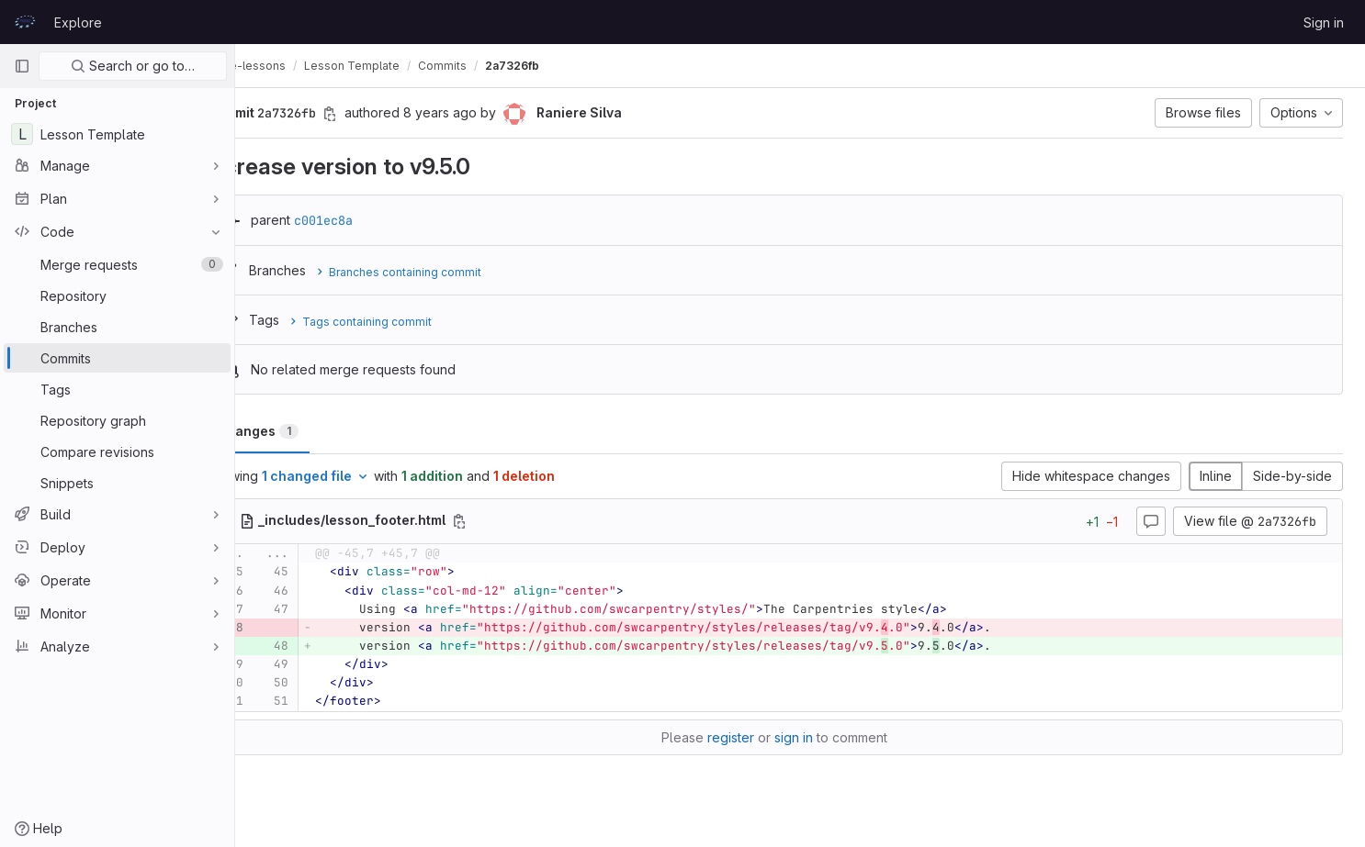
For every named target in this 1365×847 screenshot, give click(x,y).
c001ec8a (374, 220)
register (756, 737)
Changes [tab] (309, 431)
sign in (819, 737)
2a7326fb (563, 65)
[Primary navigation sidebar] (22, 66)
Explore (78, 22)
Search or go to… (133, 65)
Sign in (1323, 22)
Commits (493, 65)
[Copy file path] (511, 521)
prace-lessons (297, 65)
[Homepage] (24, 22)
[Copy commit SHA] (381, 114)
